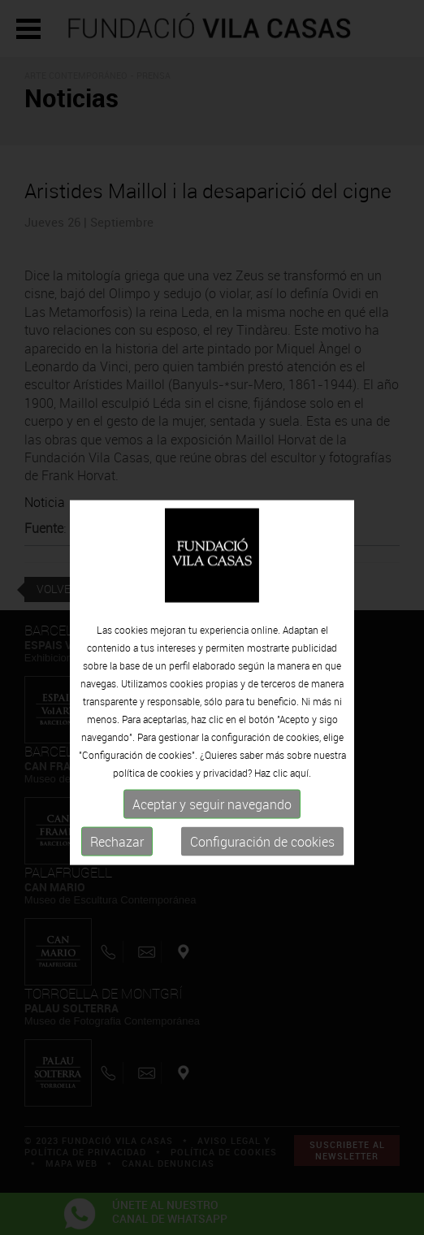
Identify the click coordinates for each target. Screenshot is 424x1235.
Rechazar (117, 864)
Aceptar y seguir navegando (212, 826)
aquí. (300, 794)
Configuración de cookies (262, 864)
